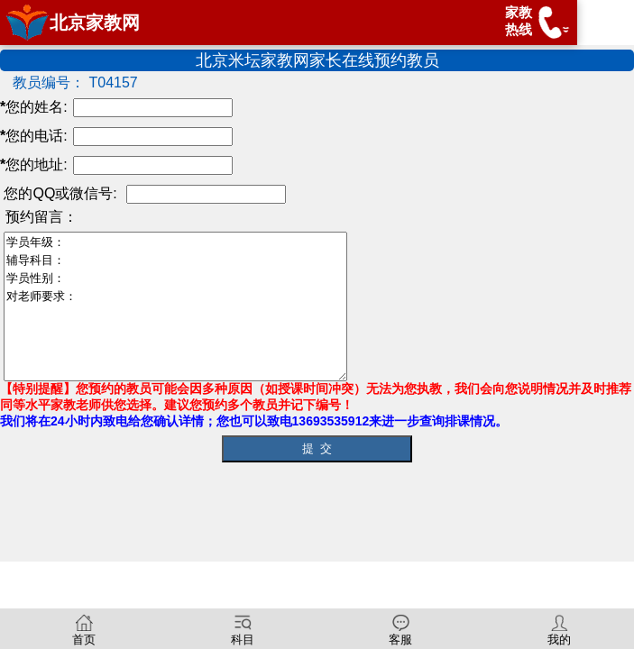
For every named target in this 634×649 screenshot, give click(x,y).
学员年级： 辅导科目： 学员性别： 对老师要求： (196, 306)
